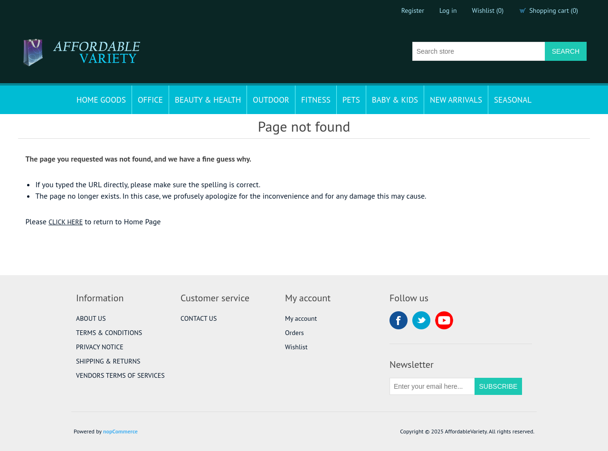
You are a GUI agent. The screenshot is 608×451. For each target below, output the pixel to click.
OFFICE (150, 100)
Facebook (399, 320)
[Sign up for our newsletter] (432, 386)
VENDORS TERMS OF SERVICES (120, 375)
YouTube (444, 320)
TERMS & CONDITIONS (109, 332)
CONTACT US (198, 318)
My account (301, 318)
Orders (294, 332)
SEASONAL (513, 100)
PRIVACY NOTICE (100, 347)
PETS (351, 100)
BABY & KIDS (395, 100)
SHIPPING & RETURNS (108, 361)
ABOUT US (91, 318)
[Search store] (478, 51)
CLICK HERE (65, 222)
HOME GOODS (101, 100)
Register (412, 10)
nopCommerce (120, 431)
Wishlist (296, 347)
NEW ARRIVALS (456, 100)
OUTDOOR (271, 100)
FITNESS (316, 100)
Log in (448, 10)
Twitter (421, 320)
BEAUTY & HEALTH (208, 100)
